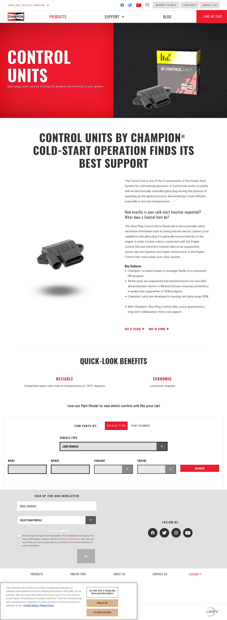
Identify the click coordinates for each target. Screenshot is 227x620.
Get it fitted (133, 329)
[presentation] (45, 556)
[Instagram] (147, 5)
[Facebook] (122, 5)
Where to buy (166, 5)
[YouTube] (139, 5)
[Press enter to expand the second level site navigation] (122, 17)
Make (11, 460)
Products (57, 16)
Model (55, 460)
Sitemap (195, 574)
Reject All (102, 603)
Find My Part (78, 574)
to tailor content (58, 530)
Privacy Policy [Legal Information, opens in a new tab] (47, 605)
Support (112, 16)
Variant (99, 460)
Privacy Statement (70, 539)
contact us (160, 574)
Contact (189, 5)
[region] (68, 601)
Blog (167, 16)
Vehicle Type (68, 437)
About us (210, 5)
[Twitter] (130, 5)
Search (199, 468)
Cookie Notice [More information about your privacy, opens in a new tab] (31, 605)
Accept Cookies (102, 612)
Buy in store (157, 329)
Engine (141, 460)
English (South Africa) (26, 5)
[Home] (18, 16)
